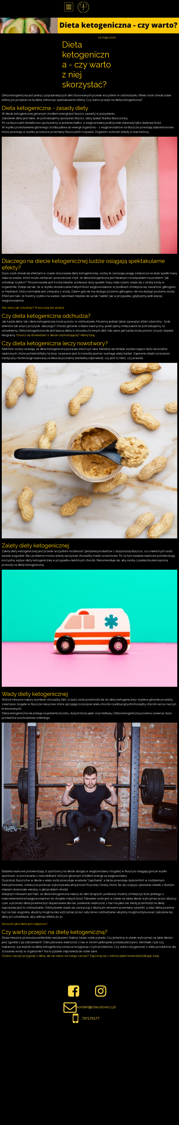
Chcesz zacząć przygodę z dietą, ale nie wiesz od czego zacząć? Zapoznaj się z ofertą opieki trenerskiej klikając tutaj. (80, 956)
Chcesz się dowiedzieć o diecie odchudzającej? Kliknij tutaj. (55, 335)
